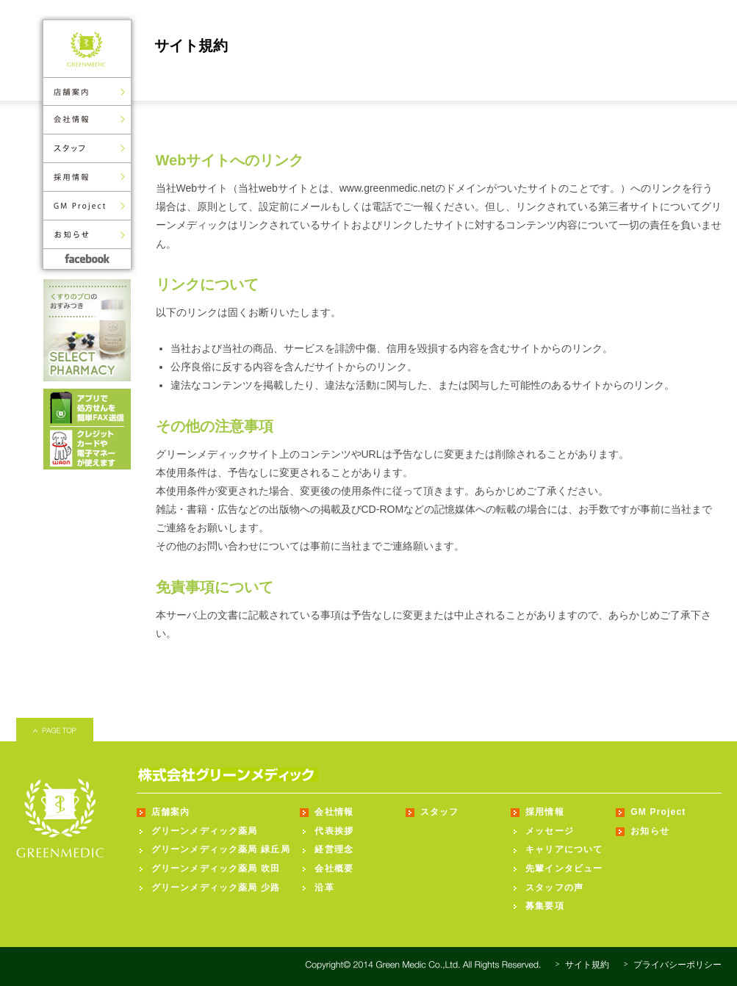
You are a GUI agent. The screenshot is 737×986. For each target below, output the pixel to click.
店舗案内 (170, 812)
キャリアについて (564, 849)
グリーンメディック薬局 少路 (216, 887)
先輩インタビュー (564, 868)
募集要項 (544, 906)
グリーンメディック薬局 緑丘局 (220, 849)
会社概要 (333, 868)
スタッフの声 (554, 887)
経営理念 (333, 849)
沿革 (324, 887)
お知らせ (649, 831)
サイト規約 (587, 965)
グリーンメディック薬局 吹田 (216, 868)
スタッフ (439, 812)
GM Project (658, 812)
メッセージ (549, 831)
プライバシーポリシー (677, 965)
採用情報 (544, 812)
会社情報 (333, 812)
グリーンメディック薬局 (204, 831)
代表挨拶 (333, 831)
